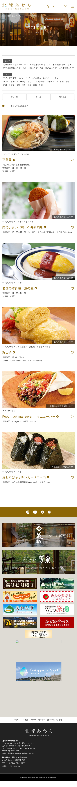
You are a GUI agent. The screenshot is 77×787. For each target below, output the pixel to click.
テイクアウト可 (9, 78)
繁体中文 (51, 705)
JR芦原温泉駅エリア (12, 68)
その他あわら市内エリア (40, 65)
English (33, 705)
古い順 (38, 97)
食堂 (41, 85)
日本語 (25, 705)
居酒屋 (11, 85)
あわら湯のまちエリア (62, 65)
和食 (62, 82)
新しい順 (14, 97)
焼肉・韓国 (32, 85)
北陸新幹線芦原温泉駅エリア (15, 65)
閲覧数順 (62, 97)
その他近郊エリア (66, 68)
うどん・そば (24, 78)
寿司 (5, 85)
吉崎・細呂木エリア (48, 68)
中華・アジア (52, 82)
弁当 (18, 85)
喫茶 (68, 82)
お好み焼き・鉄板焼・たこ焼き (45, 78)
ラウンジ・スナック (36, 82)
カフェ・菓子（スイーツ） (14, 82)
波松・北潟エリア (30, 68)
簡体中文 (42, 705)
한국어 (59, 705)
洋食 (24, 85)
